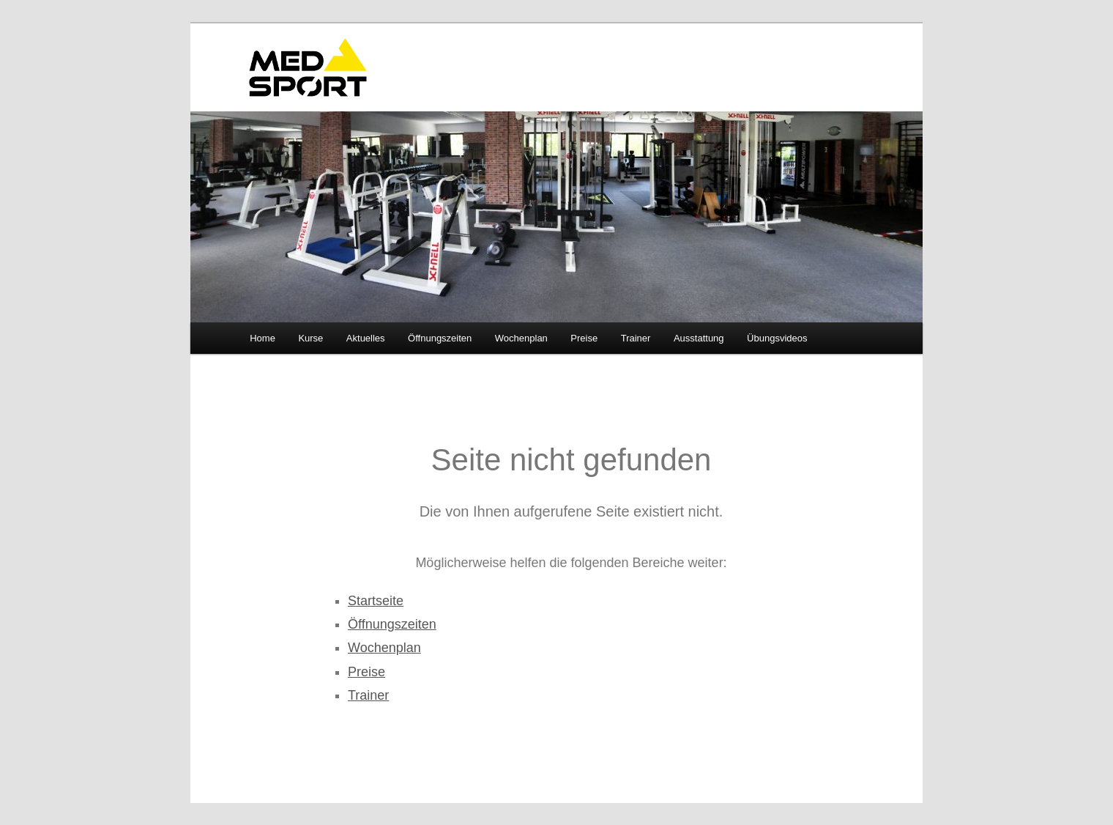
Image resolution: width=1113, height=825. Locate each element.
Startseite (375, 600)
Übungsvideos (777, 338)
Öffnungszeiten (440, 338)
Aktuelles (365, 338)
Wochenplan (521, 338)
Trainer (636, 338)
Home (262, 338)
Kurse (310, 338)
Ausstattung (699, 338)
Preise (584, 338)
